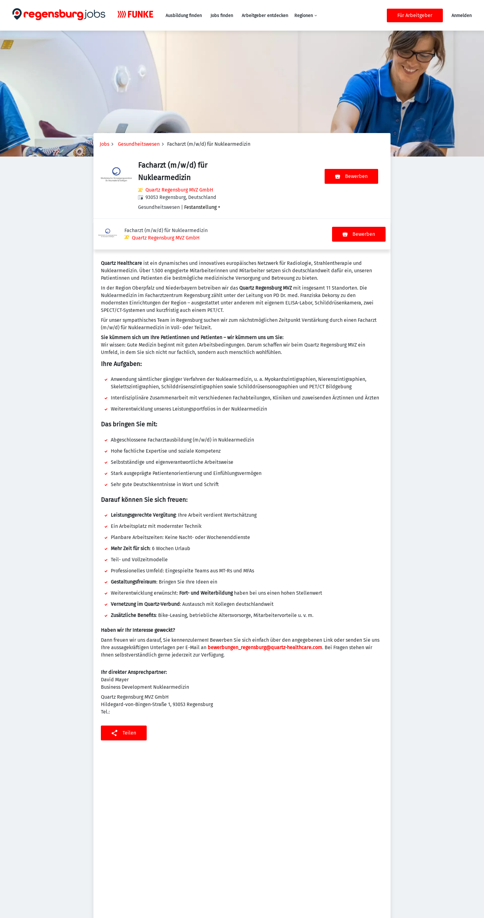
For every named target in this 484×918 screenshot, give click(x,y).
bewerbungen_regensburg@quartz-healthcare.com (265, 616)
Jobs (104, 144)
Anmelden (462, 15)
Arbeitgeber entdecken (265, 15)
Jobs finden (221, 15)
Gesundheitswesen (139, 144)
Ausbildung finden (184, 15)
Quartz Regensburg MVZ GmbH (179, 190)
